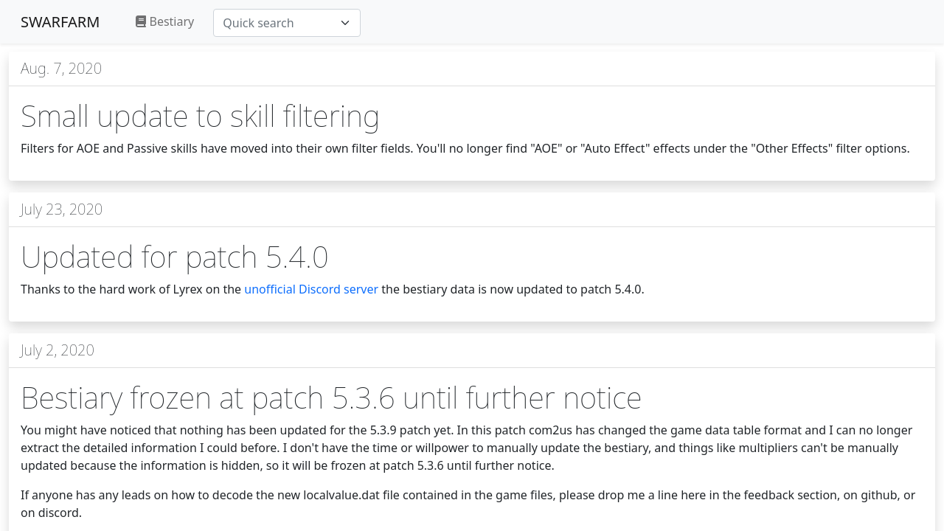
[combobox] (287, 23)
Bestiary (165, 21)
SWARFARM (60, 22)
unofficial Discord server (311, 289)
